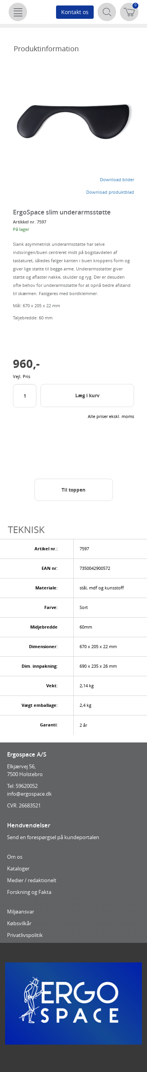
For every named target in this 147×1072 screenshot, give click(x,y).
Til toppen (73, 489)
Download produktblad (110, 192)
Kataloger (18, 868)
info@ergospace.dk (29, 793)
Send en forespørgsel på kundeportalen (53, 837)
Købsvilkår (19, 923)
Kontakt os (75, 12)
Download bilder (117, 179)
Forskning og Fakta (29, 891)
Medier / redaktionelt (31, 880)
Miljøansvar (20, 911)
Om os (14, 856)
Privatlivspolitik (25, 935)
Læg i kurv (87, 395)
